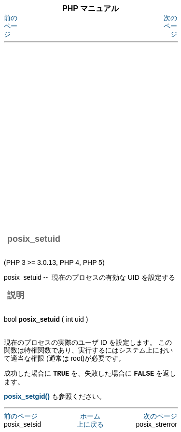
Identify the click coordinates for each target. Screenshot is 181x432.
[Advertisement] (90, 136)
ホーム (90, 415)
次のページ (170, 26)
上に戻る (90, 424)
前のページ (10, 26)
